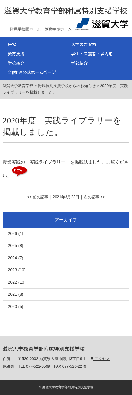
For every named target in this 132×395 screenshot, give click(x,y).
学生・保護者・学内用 (92, 54)
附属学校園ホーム (25, 29)
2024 (12, 257)
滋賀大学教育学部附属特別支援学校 (66, 11)
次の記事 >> (94, 197)
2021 (12, 294)
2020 (12, 306)
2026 (12, 233)
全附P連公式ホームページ (32, 72)
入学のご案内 (83, 45)
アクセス (100, 359)
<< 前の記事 (37, 197)
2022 (12, 282)
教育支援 (16, 54)
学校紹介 (16, 63)
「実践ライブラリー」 (47, 162)
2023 (12, 269)
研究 (12, 45)
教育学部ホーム (58, 29)
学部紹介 (79, 63)
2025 (12, 245)
